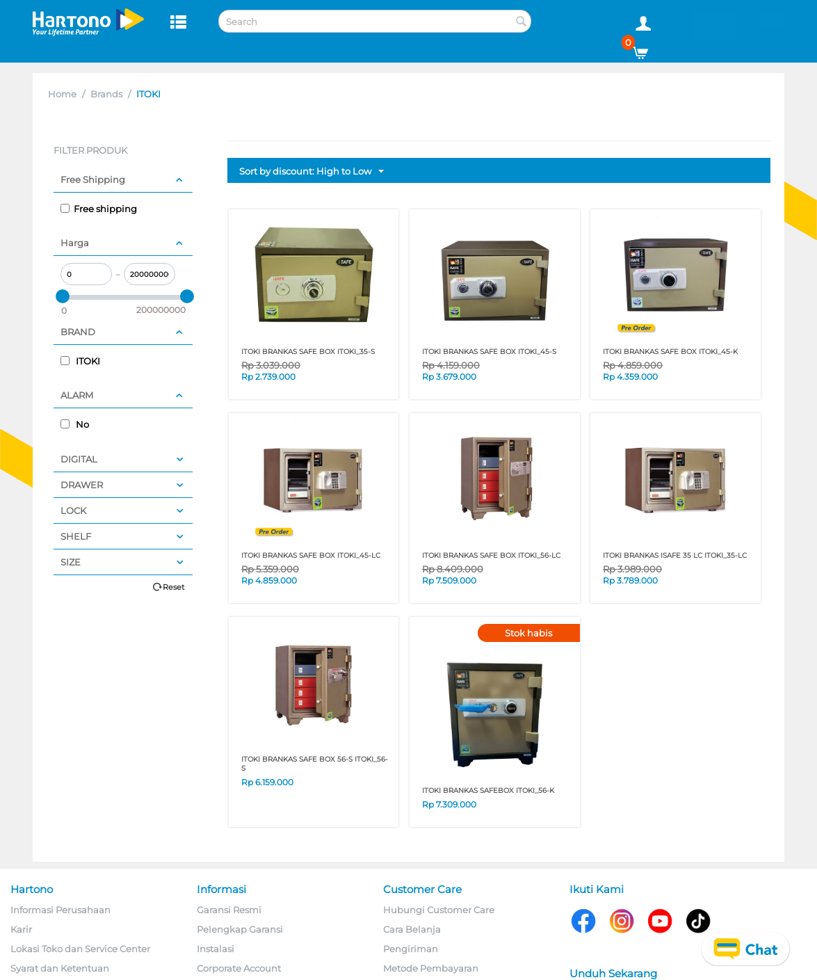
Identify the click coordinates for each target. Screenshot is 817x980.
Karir (21, 929)
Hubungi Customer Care (438, 909)
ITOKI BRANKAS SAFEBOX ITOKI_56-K (488, 790)
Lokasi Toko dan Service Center (80, 948)
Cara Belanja (412, 929)
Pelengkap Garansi (240, 929)
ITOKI (80, 361)
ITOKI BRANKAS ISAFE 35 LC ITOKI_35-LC (675, 555)
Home (62, 93)
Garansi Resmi (229, 909)
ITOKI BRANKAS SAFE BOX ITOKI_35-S (308, 351)
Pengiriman (410, 948)
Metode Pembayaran (430, 968)
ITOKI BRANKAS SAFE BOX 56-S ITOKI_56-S (314, 764)
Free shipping (98, 208)
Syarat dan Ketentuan (59, 968)
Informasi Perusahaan (60, 909)
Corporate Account (239, 968)
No (74, 424)
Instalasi (215, 948)
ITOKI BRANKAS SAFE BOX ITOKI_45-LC (310, 555)
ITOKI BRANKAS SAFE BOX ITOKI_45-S (489, 351)
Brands (106, 93)
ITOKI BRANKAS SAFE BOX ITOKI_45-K (670, 351)
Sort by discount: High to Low (311, 172)
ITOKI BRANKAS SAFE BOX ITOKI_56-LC (491, 555)
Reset (173, 587)
